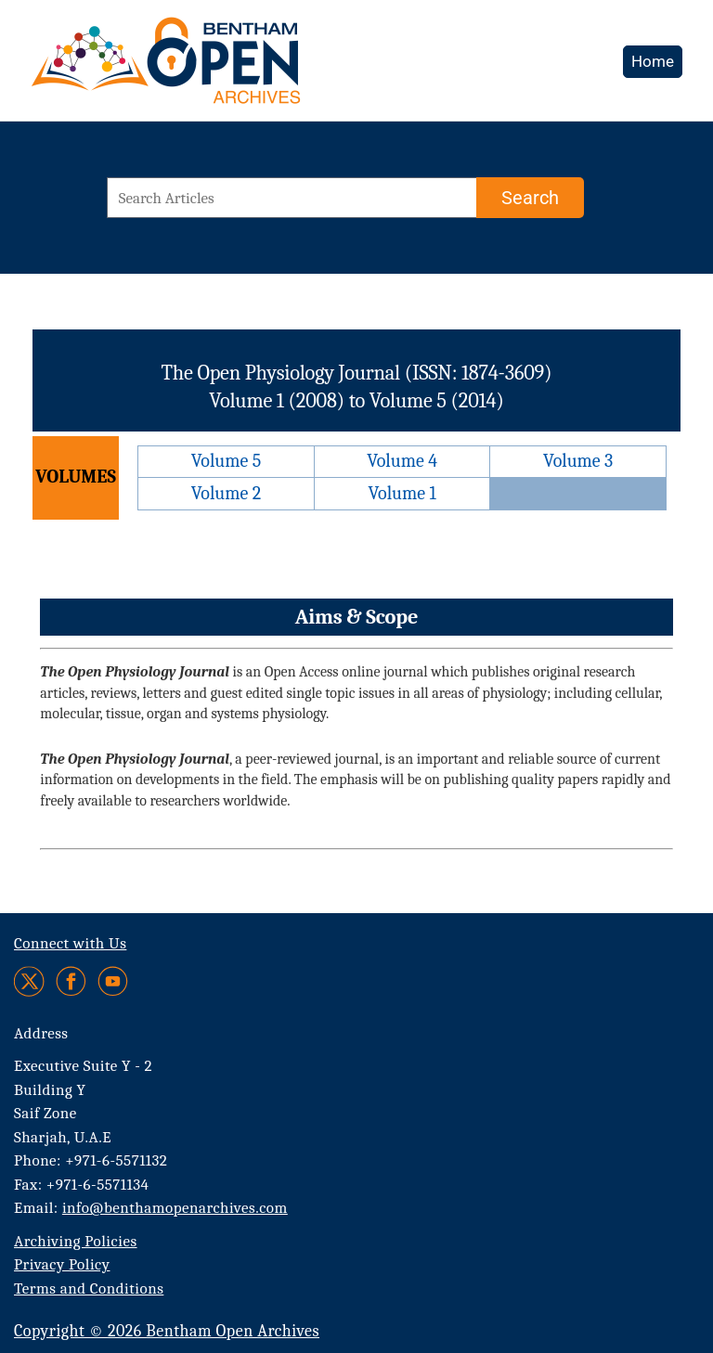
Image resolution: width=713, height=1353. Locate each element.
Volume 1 (401, 493)
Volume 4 (402, 460)
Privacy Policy (62, 1264)
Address (41, 1033)
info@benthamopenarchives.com (175, 1208)
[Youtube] (113, 981)
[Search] (530, 197)
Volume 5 (226, 460)
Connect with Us (70, 943)
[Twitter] (30, 981)
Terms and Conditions (88, 1288)
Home (652, 61)
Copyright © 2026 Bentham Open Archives (166, 1331)
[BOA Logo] (220, 68)
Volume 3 (578, 460)
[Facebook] (71, 981)
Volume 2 (226, 493)
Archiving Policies (75, 1241)
